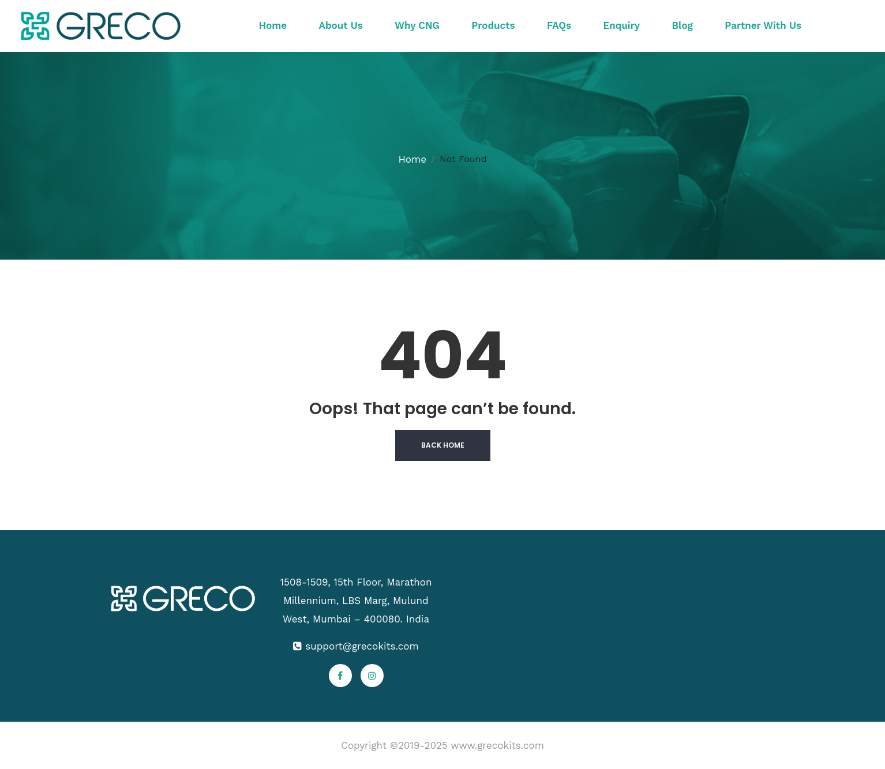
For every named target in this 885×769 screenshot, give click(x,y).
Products (493, 25)
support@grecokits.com (361, 646)
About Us (341, 25)
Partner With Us (763, 25)
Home (273, 25)
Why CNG (417, 25)
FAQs (559, 25)
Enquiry (621, 25)
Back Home (442, 445)
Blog (682, 25)
